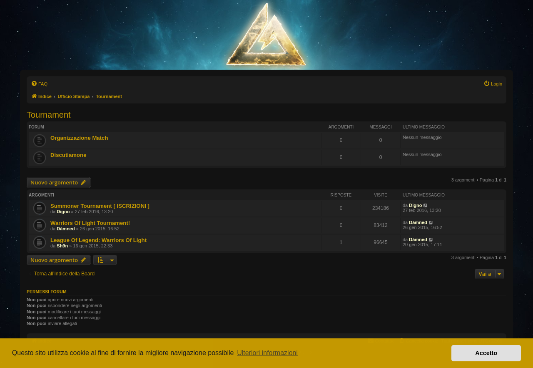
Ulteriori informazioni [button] (267, 352)
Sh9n (62, 245)
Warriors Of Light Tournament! (90, 223)
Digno (63, 211)
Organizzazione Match (79, 138)
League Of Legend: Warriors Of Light (98, 240)
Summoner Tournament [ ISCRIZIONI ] (99, 206)
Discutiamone (68, 155)
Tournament (49, 114)
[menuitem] (39, 84)
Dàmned (66, 228)
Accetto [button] (486, 353)
